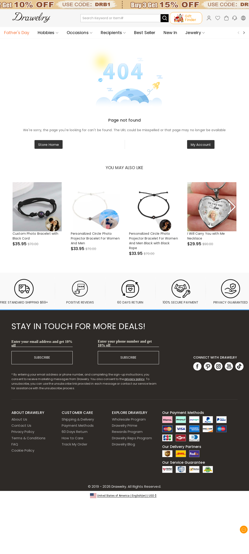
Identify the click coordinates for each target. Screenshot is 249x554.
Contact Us (21, 425)
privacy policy (134, 379)
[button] (124, 495)
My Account (201, 144)
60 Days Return (74, 431)
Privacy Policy (22, 431)
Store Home (48, 144)
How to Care (72, 438)
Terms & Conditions (28, 438)
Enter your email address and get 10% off (41, 343)
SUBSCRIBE (42, 357)
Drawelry (136, 486)
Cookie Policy (22, 450)
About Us (19, 419)
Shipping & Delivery (78, 419)
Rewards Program (127, 431)
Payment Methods (78, 425)
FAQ (14, 444)
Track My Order (74, 444)
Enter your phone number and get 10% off (125, 343)
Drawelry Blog (123, 444)
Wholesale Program (129, 419)
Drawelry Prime (124, 425)
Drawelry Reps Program (132, 438)
